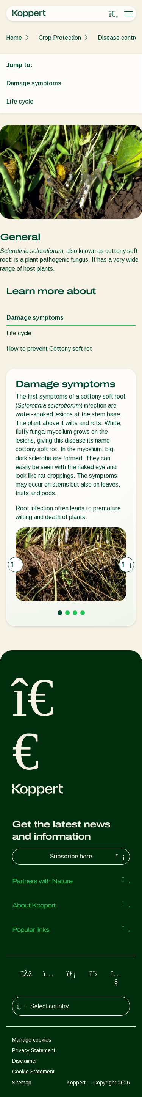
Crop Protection (60, 38)
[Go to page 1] (60, 612)
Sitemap (21, 1083)
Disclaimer (24, 1061)
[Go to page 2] (67, 612)
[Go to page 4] (82, 612)
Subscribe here (88, 857)
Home (14, 38)
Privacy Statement (33, 1050)
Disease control (118, 38)
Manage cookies (31, 1040)
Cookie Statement (33, 1072)
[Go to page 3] (75, 612)
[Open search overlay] (113, 14)
